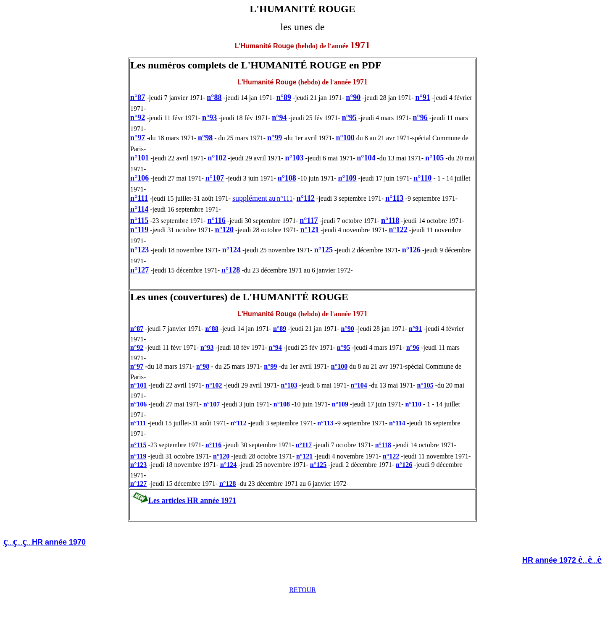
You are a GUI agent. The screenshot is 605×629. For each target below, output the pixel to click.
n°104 (366, 158)
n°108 (287, 178)
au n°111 (279, 198)
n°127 (139, 270)
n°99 (274, 138)
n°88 (214, 97)
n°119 (139, 229)
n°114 (139, 209)
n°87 (137, 97)
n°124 (231, 250)
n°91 (423, 97)
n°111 (139, 198)
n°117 (309, 220)
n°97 (137, 138)
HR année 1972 (550, 560)
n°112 (306, 198)
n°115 (139, 220)
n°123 (139, 250)
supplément (249, 198)
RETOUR (302, 589)
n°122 (398, 229)
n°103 (294, 158)
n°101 (139, 158)
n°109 (347, 178)
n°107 (214, 178)
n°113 (394, 198)
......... (47, 542)
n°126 (411, 250)
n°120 (224, 229)
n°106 (139, 178)
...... (592, 560)
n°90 (353, 97)
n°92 (137, 117)
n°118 (390, 220)
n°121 (309, 229)
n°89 (283, 97)
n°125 (323, 250)
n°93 (209, 117)
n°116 (217, 220)
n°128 (230, 270)
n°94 (279, 117)
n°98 (205, 138)
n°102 (217, 158)
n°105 (434, 158)
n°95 (349, 117)
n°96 (420, 117)
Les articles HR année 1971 (192, 500)
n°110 (422, 178)
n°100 (345, 138)
